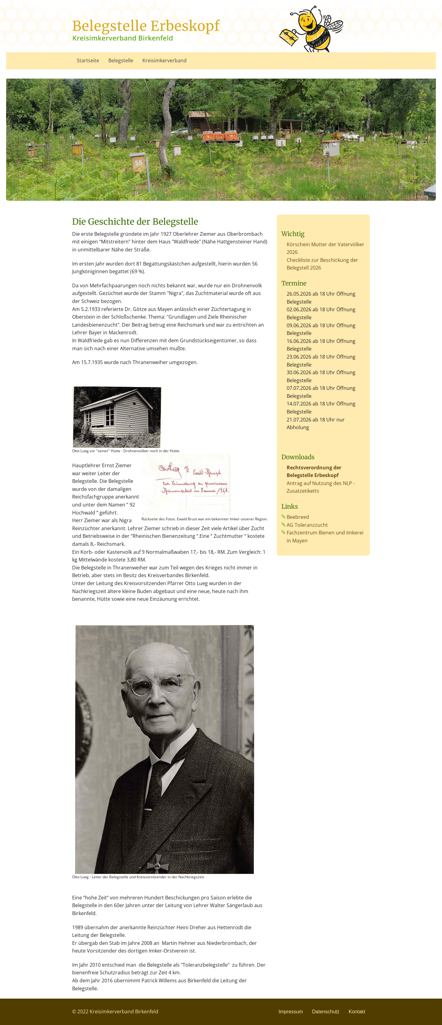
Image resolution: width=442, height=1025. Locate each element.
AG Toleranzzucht (307, 525)
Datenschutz (325, 1011)
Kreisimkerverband (164, 60)
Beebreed (298, 517)
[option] (221, 140)
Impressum (291, 1011)
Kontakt (357, 1011)
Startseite (88, 60)
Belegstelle (120, 60)
